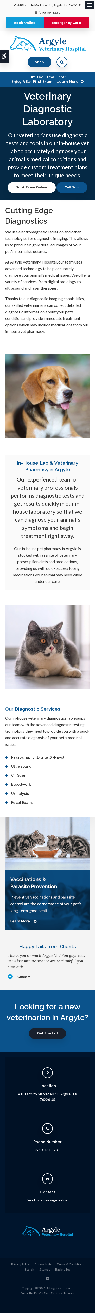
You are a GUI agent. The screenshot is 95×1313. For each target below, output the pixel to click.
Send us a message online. (47, 1200)
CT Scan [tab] (18, 775)
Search (29, 1269)
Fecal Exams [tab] (22, 803)
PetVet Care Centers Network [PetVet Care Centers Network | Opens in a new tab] (54, 1293)
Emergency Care (66, 23)
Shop (39, 62)
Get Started (47, 1033)
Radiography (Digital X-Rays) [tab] (37, 757)
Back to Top (62, 1269)
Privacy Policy (20, 1264)
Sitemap (44, 1269)
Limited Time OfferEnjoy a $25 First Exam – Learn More (45, 79)
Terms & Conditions (70, 1264)
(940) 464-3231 (49, 12)
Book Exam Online (31, 187)
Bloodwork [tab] (21, 784)
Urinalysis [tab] (20, 794)
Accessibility (43, 1264)
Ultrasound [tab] (21, 766)
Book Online (25, 23)
